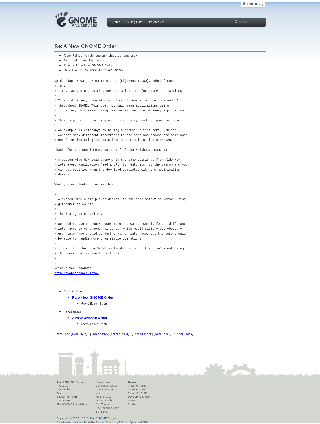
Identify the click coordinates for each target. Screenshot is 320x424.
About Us (62, 385)
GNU (145, 422)
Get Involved (64, 389)
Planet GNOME (137, 393)
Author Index (182, 334)
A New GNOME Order (89, 317)
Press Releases (137, 385)
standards (77, 422)
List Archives (156, 22)
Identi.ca (133, 400)
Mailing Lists (133, 22)
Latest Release (136, 389)
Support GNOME (67, 396)
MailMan (123, 422)
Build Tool (102, 411)
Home (116, 22)
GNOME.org (254, 4)
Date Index (162, 334)
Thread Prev (100, 334)
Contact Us (63, 400)
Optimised (62, 422)
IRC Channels (104, 400)
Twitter (132, 404)
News (132, 382)
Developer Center (106, 385)
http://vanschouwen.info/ (76, 273)
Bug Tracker (103, 404)
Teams (60, 393)
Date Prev (62, 334)
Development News (140, 396)
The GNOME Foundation (72, 404)
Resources (103, 382)
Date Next (79, 334)
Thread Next (119, 334)
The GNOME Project (71, 382)
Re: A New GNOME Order (92, 297)
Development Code (107, 408)
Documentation (105, 389)
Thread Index (142, 334)
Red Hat (100, 422)
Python (133, 422)
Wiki (98, 393)
